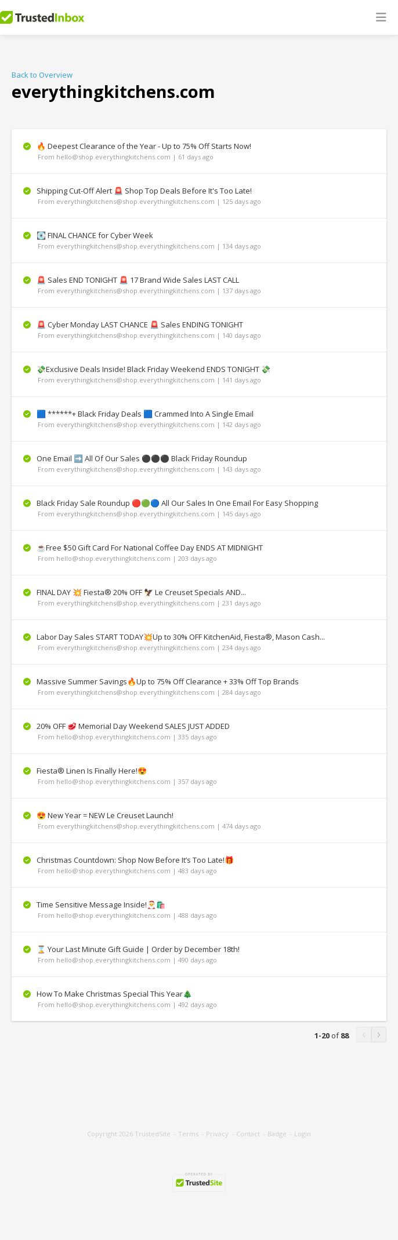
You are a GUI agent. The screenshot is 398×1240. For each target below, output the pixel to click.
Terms (188, 1133)
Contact (248, 1133)
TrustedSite (153, 1133)
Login (302, 1133)
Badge (277, 1133)
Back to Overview (42, 75)
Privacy (217, 1133)
